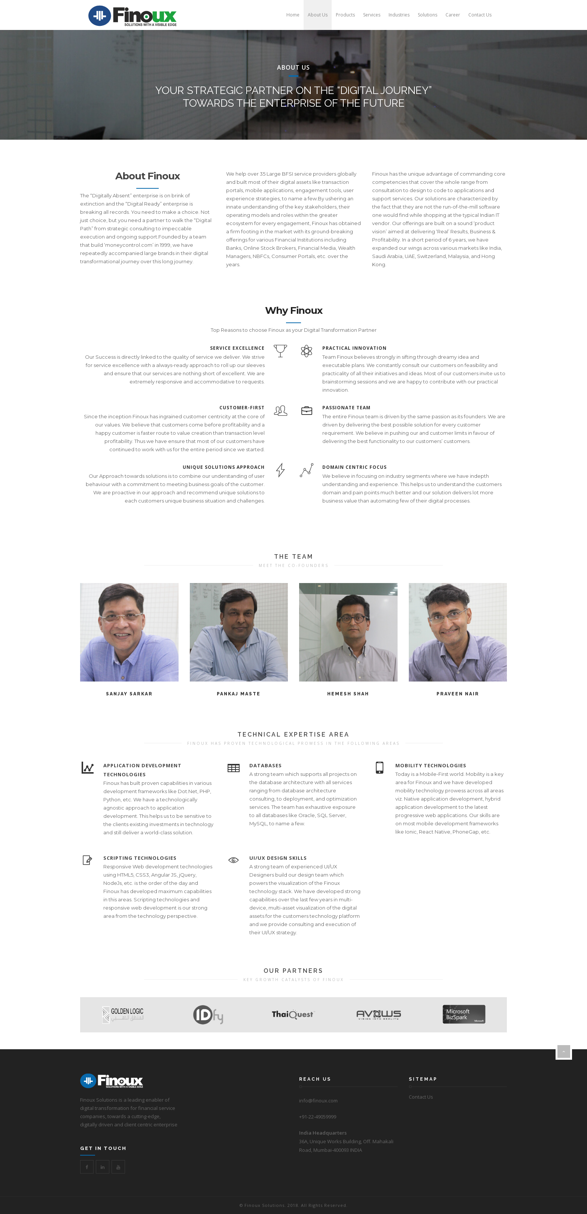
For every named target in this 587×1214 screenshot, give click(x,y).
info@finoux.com (318, 1100)
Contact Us (421, 1096)
